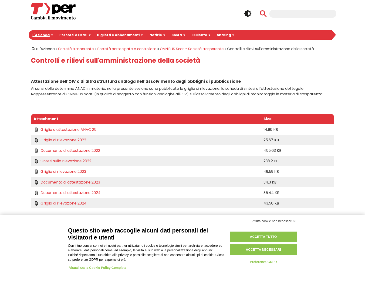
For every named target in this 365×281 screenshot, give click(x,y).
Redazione (163, 251)
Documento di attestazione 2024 (67, 193)
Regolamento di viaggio (237, 246)
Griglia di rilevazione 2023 (62, 171)
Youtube (320, 238)
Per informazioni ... (41, 251)
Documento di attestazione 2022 (67, 151)
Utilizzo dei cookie (233, 241)
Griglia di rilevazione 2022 (62, 140)
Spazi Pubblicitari (104, 246)
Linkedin (310, 238)
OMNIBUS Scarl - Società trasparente (177, 49)
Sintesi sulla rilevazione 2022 (64, 161)
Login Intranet (166, 236)
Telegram (288, 248)
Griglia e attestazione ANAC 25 (66, 130)
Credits (224, 251)
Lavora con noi (102, 251)
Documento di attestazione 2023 (67, 182)
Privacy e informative (235, 236)
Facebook (288, 238)
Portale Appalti (102, 236)
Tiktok (310, 248)
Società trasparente (73, 49)
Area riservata (166, 246)
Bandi (95, 241)
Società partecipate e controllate (118, 49)
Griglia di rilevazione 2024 (62, 203)
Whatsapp (299, 248)
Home (33, 48)
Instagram (299, 238)
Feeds (320, 248)
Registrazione (166, 241)
